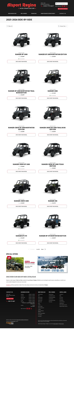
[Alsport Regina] (21, 6)
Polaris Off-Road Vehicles (41, 311)
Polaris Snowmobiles (41, 313)
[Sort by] (63, 26)
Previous (31, 249)
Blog (60, 295)
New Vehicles (41, 292)
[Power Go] (17, 323)
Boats (39, 303)
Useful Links (63, 292)
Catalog (39, 309)
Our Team (61, 297)
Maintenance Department (48, 13)
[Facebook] (62, 6)
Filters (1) (9, 26)
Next (43, 249)
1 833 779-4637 (47, 6)
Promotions (40, 314)
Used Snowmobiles (52, 297)
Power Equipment (41, 307)
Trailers (39, 304)
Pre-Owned (24, 13)
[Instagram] (64, 6)
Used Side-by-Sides (52, 300)
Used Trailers (51, 298)
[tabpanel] (28, 300)
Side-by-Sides (40, 297)
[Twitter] (66, 6)
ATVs (39, 295)
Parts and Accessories (63, 304)
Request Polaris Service (63, 306)
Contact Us (62, 13)
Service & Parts (62, 301)
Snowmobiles (40, 298)
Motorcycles (40, 300)
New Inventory (12, 13)
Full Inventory (40, 294)
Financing (34, 13)
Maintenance (62, 303)
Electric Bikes (40, 306)
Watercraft (40, 301)
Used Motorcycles (52, 295)
